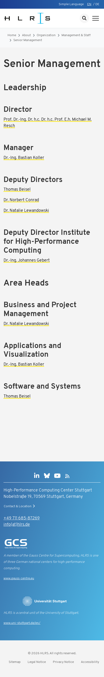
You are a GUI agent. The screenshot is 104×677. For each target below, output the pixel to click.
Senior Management (27, 40)
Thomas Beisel (17, 189)
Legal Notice (37, 662)
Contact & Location (20, 506)
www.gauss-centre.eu (19, 578)
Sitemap (15, 662)
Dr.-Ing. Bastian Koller (24, 158)
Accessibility (90, 662)
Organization (46, 35)
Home (11, 35)
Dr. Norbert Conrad (21, 200)
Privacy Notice (63, 662)
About (26, 35)
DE (97, 4)
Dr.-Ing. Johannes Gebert (27, 260)
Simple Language (71, 4)
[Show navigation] (95, 18)
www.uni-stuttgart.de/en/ (22, 623)
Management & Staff (76, 35)
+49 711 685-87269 (22, 518)
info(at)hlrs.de (17, 524)
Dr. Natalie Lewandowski (26, 211)
